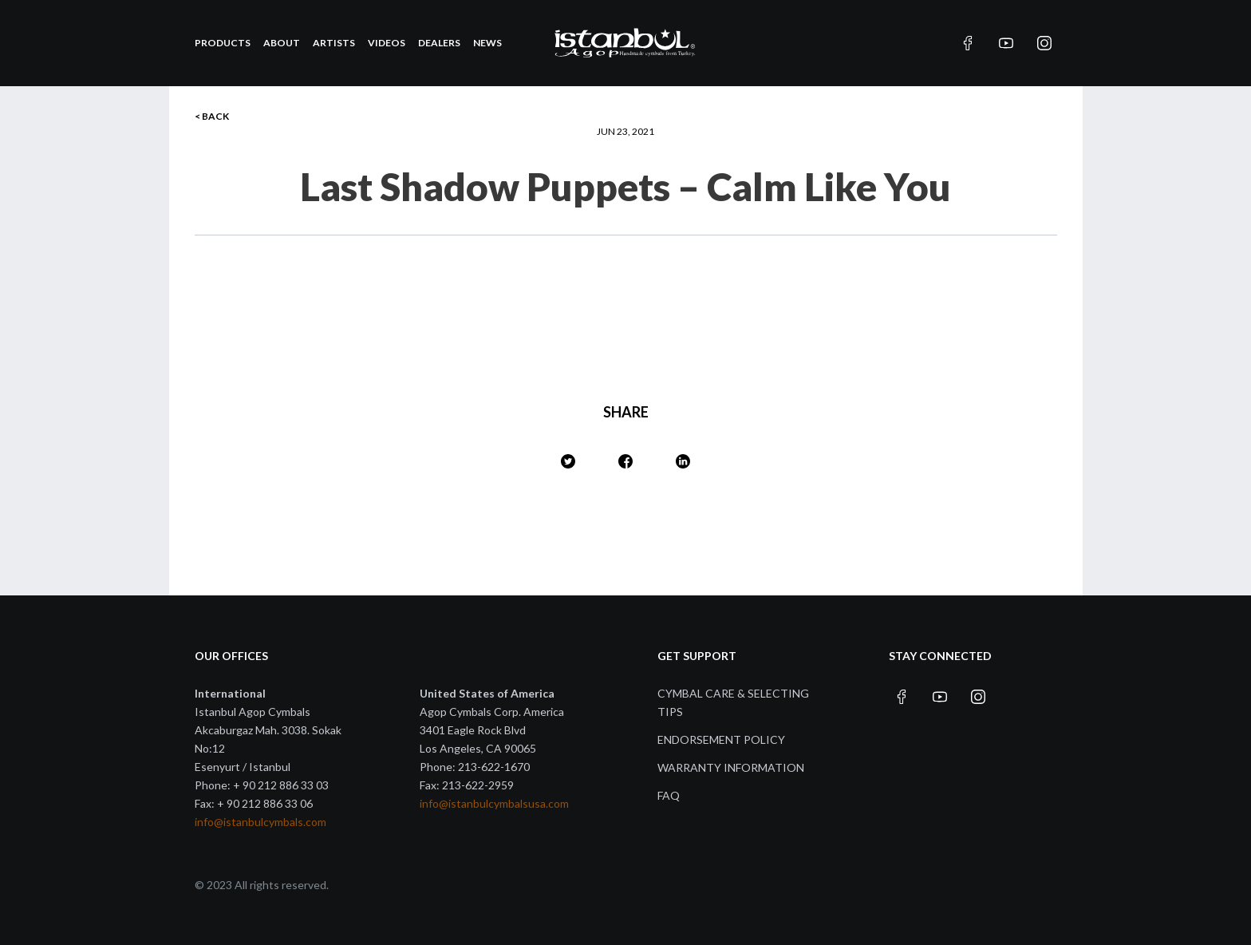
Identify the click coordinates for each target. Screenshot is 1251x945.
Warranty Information (730, 767)
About (281, 43)
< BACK (212, 116)
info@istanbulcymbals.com (260, 821)
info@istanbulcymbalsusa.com (494, 803)
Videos (386, 43)
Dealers (439, 43)
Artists (334, 43)
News (487, 43)
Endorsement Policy (721, 739)
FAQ (668, 795)
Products (223, 43)
